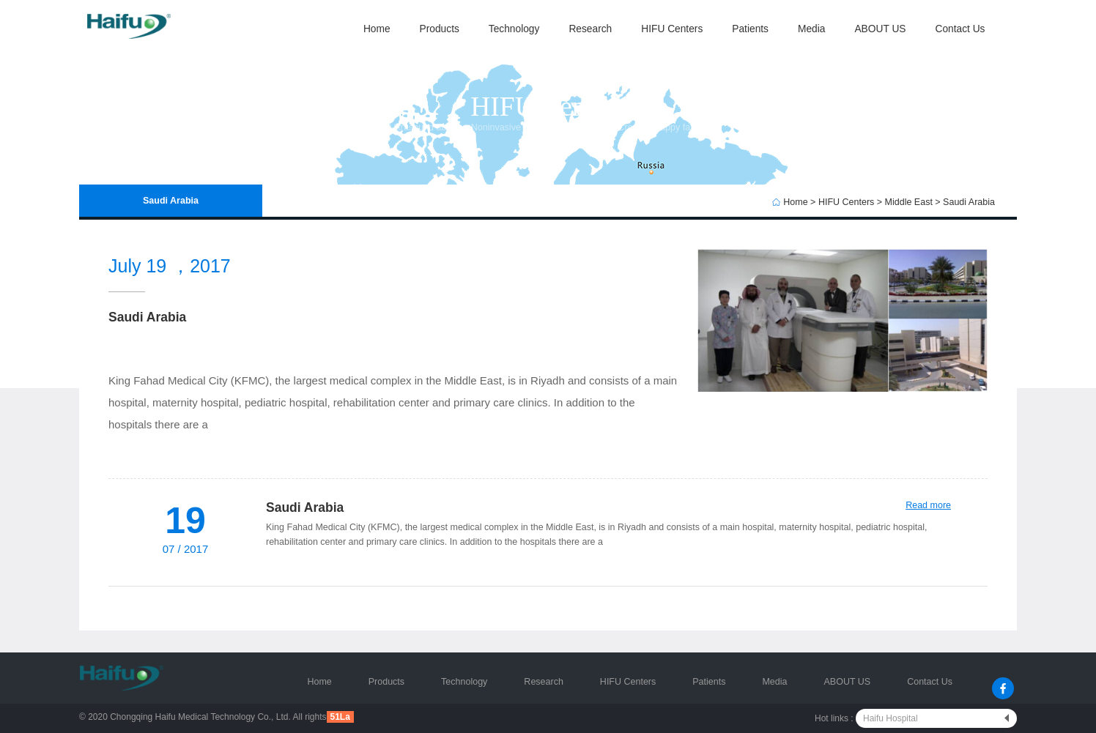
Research (590, 28)
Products (439, 28)
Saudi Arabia (969, 202)
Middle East (909, 202)
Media (811, 28)
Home (376, 28)
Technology (514, 28)
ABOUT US (880, 28)
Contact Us (960, 28)
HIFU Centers (672, 28)
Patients (750, 28)
